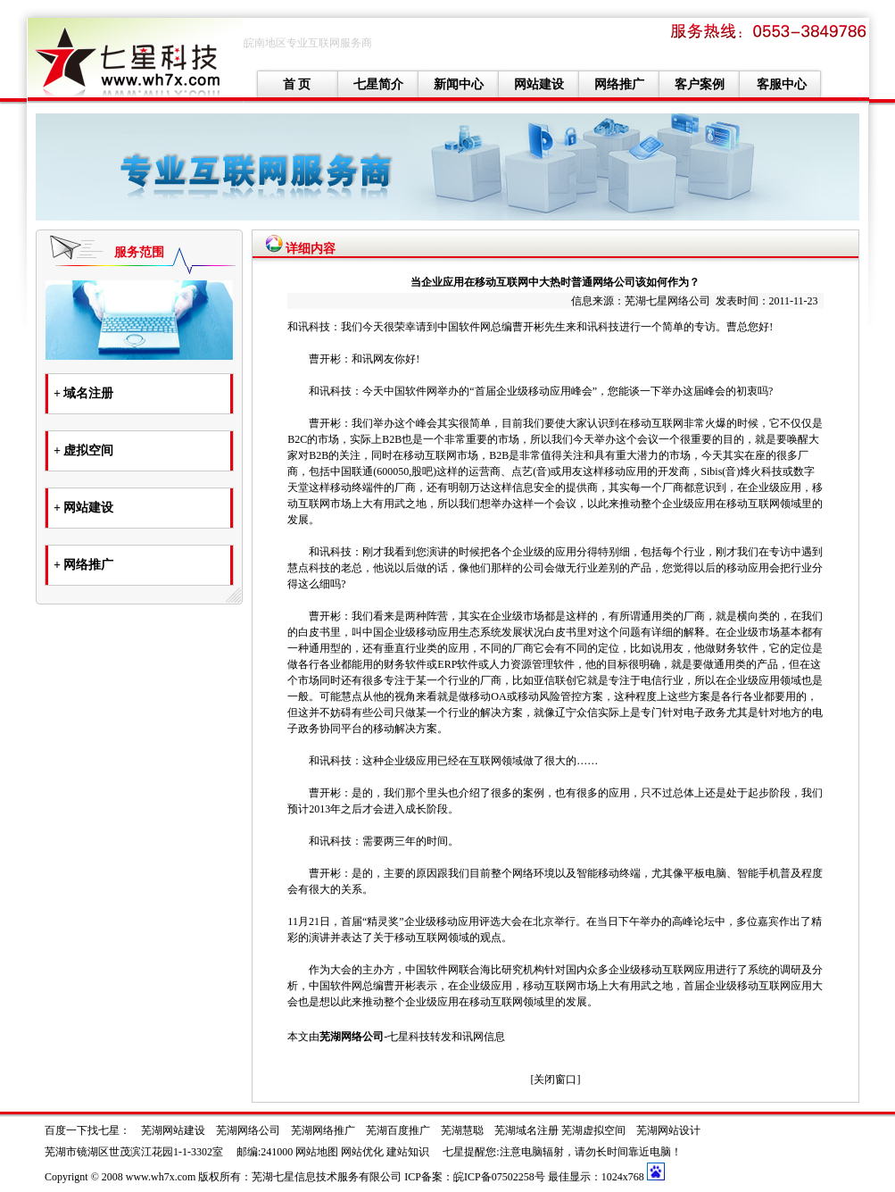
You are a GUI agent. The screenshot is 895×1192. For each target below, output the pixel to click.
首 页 (297, 84)
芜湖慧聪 (462, 1130)
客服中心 (782, 84)
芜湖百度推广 (398, 1130)
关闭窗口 (555, 1079)
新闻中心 (459, 84)
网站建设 (539, 84)
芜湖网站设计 (668, 1130)
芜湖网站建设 (173, 1130)
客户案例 (700, 84)
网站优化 (362, 1152)
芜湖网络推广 (323, 1130)
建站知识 (407, 1152)
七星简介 (378, 84)
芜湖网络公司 (351, 1036)
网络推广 (619, 84)
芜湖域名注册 (526, 1130)
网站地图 (316, 1152)
